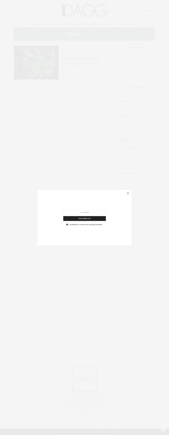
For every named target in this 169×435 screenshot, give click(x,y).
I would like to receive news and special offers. (86, 224)
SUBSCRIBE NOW (84, 218)
